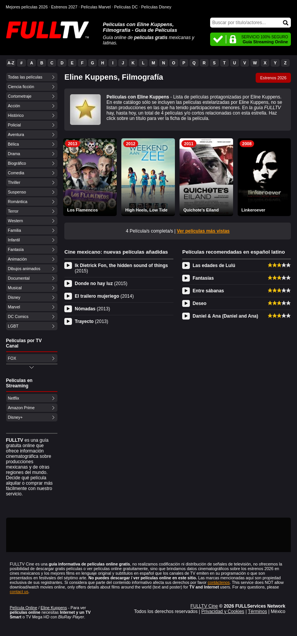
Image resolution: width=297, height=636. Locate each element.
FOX (12, 358)
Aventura (16, 134)
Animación (17, 259)
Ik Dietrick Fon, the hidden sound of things (121, 268)
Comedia (16, 172)
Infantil (14, 240)
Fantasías (203, 278)
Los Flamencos (82, 210)
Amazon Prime (21, 407)
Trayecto (91, 321)
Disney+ (15, 417)
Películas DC (126, 7)
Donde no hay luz (101, 283)
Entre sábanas (208, 290)
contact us (19, 591)
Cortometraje (20, 96)
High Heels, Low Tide (146, 210)
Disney (14, 297)
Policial (14, 125)
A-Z (11, 63)
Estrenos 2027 (64, 7)
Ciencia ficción (21, 86)
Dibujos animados (24, 268)
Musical (15, 287)
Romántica (18, 201)
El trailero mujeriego (104, 296)
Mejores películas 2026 (27, 7)
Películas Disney (156, 7)
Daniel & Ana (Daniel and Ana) (225, 316)
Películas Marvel (96, 7)
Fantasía (16, 249)
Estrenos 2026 (273, 77)
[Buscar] (250, 23)
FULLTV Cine (204, 606)
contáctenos (219, 582)
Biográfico (17, 163)
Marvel (14, 307)
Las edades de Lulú (214, 265)
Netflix (14, 398)
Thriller (14, 182)
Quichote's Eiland (201, 210)
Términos (257, 611)
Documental (19, 278)
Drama (14, 153)
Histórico (16, 115)
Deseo (199, 303)
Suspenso (17, 192)
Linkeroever (253, 210)
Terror (13, 211)
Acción (14, 105)
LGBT (13, 326)
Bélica (13, 144)
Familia (14, 230)
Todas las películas (25, 77)
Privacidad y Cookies (222, 611)
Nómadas (92, 308)
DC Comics (18, 316)
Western (15, 220)
